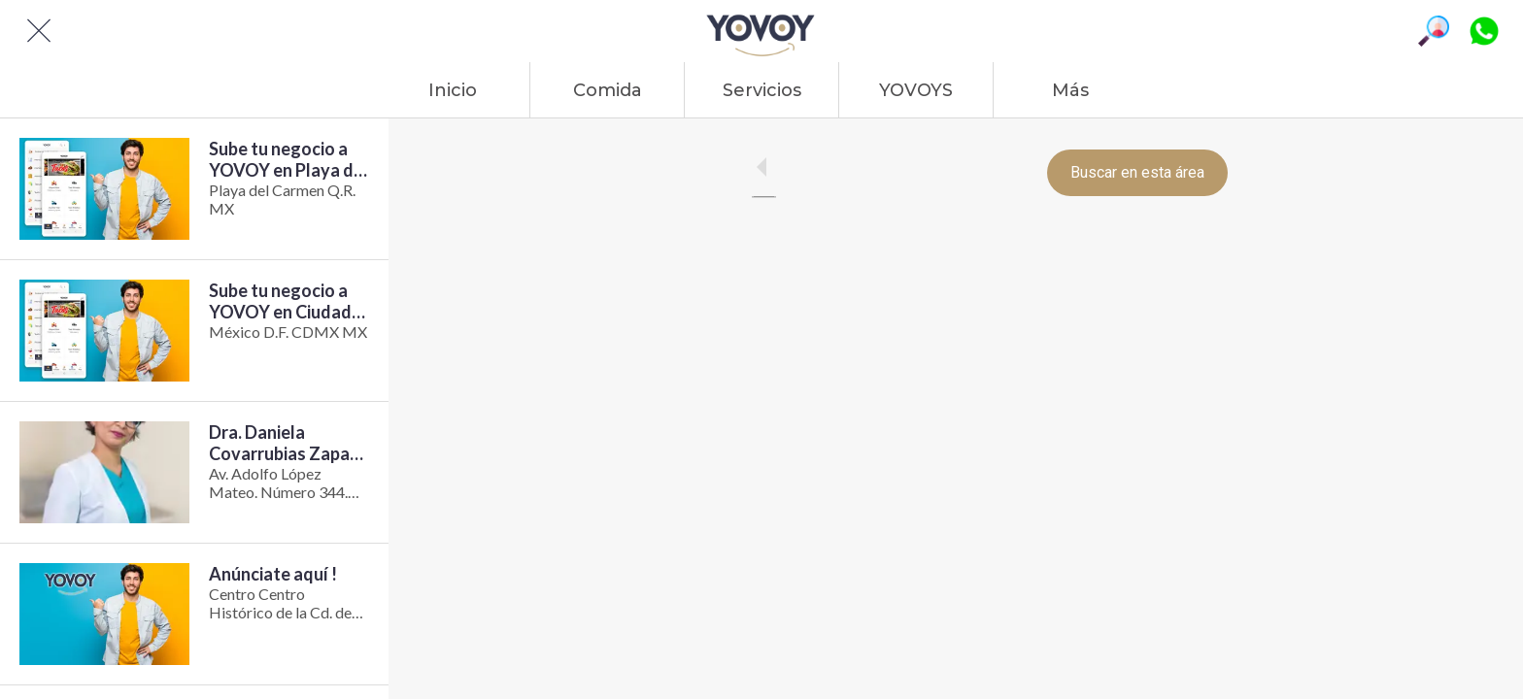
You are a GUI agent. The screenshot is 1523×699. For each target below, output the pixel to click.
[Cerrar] (39, 31)
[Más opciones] (1070, 89)
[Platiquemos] (1484, 31)
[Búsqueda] (1433, 31)
